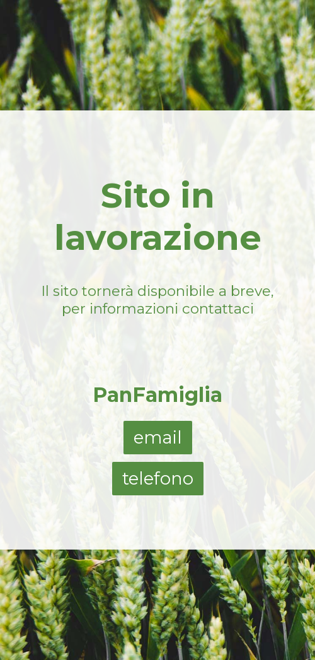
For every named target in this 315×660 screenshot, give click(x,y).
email (158, 437)
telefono (157, 478)
